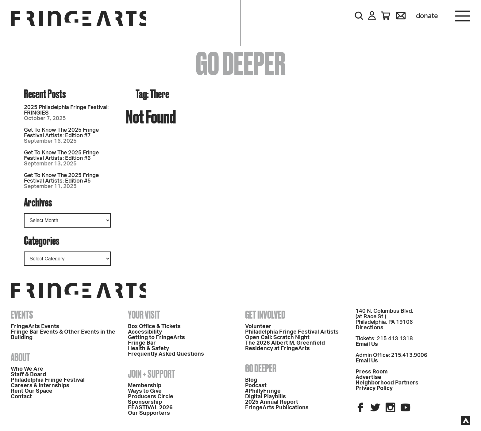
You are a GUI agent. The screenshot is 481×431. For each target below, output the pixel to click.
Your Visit (144, 314)
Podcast (256, 385)
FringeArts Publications (277, 407)
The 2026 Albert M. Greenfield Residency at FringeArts (285, 345)
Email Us (367, 344)
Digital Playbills (265, 396)
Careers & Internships (40, 385)
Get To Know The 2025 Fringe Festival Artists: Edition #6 (61, 155)
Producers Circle (150, 396)
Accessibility (145, 332)
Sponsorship (145, 402)
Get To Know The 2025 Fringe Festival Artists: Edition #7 (61, 132)
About (20, 357)
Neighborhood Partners (387, 383)
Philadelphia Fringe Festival (48, 380)
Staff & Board (28, 374)
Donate (427, 16)
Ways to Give (145, 391)
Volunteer (258, 326)
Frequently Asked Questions (166, 354)
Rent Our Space (31, 391)
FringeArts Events (35, 326)
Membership (144, 385)
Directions (369, 328)
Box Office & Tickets (154, 326)
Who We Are (27, 369)
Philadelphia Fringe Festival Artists (292, 332)
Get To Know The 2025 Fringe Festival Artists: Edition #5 (61, 178)
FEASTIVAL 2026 (150, 407)
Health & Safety (148, 348)
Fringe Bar (142, 343)
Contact (21, 396)
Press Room (372, 372)
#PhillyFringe (263, 391)
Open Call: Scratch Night (277, 337)
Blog (251, 380)
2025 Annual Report (271, 402)
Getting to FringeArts (156, 337)
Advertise (368, 377)
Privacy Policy (374, 388)
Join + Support (151, 374)
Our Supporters (149, 413)
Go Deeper (260, 368)
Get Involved (265, 314)
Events (22, 314)
